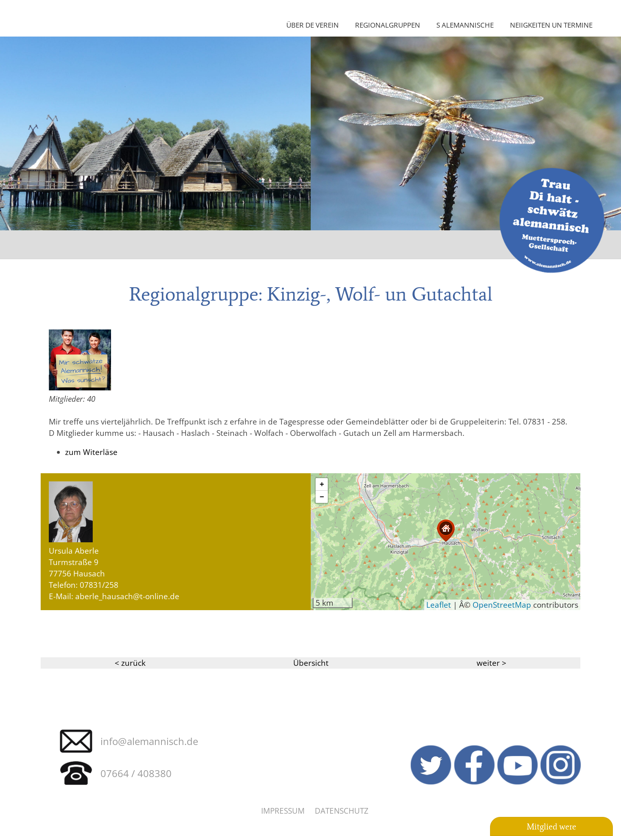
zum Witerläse (91, 452)
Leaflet (438, 605)
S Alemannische (465, 25)
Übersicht (311, 663)
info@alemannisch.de (149, 741)
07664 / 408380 (136, 773)
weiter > (491, 663)
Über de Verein (312, 25)
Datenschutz (341, 811)
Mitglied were (551, 826)
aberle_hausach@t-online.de (127, 596)
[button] (446, 531)
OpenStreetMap (502, 605)
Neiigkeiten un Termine (551, 25)
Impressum (283, 811)
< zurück (130, 663)
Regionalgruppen (387, 25)
